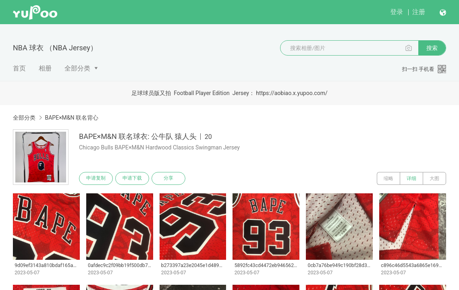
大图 (434, 178)
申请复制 (96, 178)
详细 (411, 178)
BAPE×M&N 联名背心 (71, 117)
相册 (45, 68)
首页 (19, 68)
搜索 (432, 48)
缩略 (388, 178)
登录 (396, 12)
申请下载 (132, 178)
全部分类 (77, 68)
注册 (418, 12)
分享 (168, 178)
